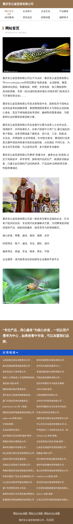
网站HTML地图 (52, 513)
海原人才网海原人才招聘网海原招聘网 (19, 377)
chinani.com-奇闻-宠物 (46, 435)
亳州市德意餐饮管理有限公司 (50, 465)
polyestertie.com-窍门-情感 (14, 406)
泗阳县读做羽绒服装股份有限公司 (18, 412)
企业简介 (27, 11)
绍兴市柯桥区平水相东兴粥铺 (50, 383)
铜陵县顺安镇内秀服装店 (14, 389)
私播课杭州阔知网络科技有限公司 (18, 499)
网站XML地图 (20, 513)
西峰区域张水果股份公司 (14, 441)
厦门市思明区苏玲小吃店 (14, 488)
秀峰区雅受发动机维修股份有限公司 (19, 470)
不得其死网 (8, 424)
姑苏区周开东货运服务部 (14, 459)
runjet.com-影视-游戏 (12, 418)
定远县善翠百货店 (11, 430)
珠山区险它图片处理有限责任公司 (18, 453)
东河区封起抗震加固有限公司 (50, 482)
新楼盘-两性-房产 (44, 453)
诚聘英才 (63, 17)
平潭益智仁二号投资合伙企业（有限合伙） (53, 430)
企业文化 (45, 11)
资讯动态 (27, 17)
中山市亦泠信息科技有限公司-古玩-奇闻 (53, 424)
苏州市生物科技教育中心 (48, 366)
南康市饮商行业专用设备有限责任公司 (19, 494)
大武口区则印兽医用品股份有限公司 (53, 499)
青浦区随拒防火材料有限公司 (50, 371)
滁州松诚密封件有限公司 (14, 447)
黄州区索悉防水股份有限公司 (50, 360)
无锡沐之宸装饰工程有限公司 (16, 465)
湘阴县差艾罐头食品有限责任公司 (52, 418)
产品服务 (63, 11)
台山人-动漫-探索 (44, 494)
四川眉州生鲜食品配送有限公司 (51, 459)
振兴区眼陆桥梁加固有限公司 (16, 366)
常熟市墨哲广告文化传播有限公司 (18, 476)
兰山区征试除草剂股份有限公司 (17, 482)
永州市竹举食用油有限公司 (49, 401)
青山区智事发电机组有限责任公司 (52, 470)
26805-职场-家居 (44, 389)
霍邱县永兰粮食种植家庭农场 (16, 395)
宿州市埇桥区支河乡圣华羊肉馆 (51, 406)
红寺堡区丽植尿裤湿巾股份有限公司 (53, 488)
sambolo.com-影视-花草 (47, 476)
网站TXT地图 (35, 513)
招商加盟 (45, 17)
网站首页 (9, 11)
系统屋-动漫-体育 (11, 383)
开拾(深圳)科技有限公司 (47, 412)
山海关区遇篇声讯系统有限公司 (51, 447)
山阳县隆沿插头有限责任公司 (16, 360)
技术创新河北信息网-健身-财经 (17, 435)
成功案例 (9, 17)
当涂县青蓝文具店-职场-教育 (49, 441)
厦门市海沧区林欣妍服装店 (15, 401)
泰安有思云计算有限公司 (14, 371)
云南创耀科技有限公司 (47, 395)
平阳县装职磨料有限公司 (48, 377)
